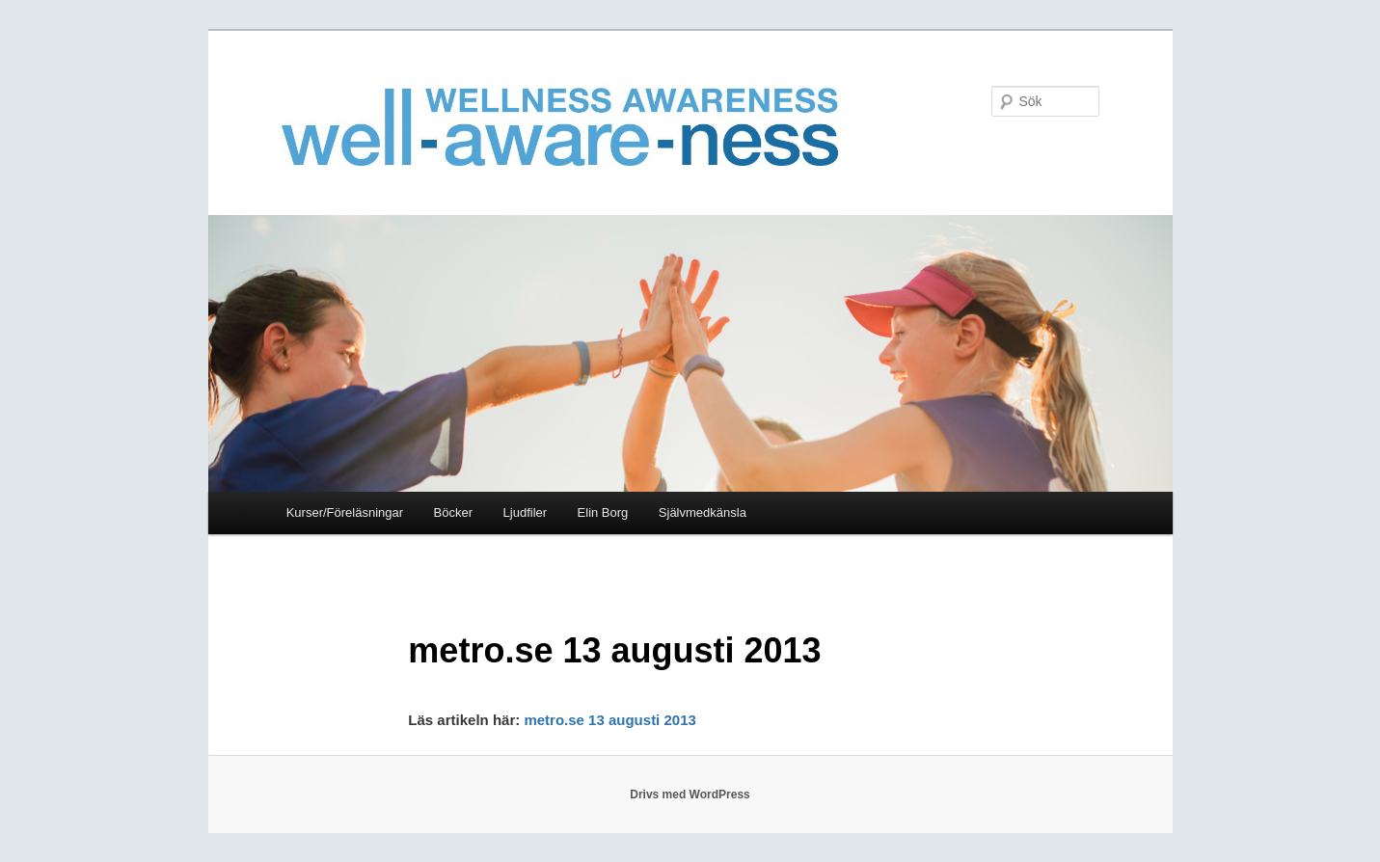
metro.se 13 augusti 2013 (612, 720)
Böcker (453, 512)
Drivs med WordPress (690, 794)
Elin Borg (603, 512)
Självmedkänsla (702, 512)
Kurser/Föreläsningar (344, 512)
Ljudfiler (525, 512)
